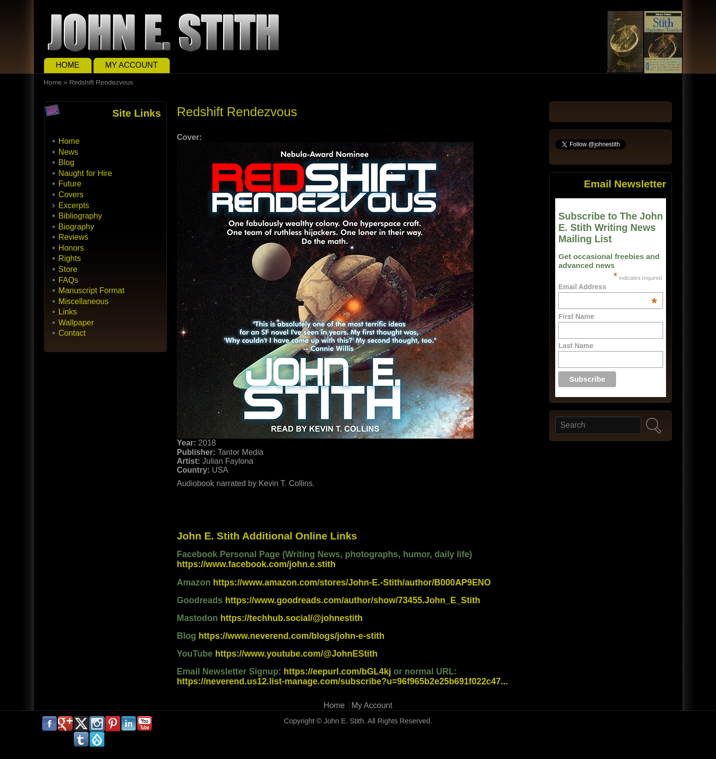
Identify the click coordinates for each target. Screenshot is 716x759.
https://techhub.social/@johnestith (291, 618)
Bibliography (80, 216)
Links (67, 312)
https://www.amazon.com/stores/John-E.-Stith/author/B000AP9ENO (352, 582)
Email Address (607, 287)
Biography (76, 227)
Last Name (575, 346)
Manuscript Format (91, 290)
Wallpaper (76, 322)
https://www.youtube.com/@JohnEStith (296, 654)
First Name (576, 316)
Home (68, 65)
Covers (71, 194)
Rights (69, 258)
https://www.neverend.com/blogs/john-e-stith (291, 636)
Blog (66, 162)
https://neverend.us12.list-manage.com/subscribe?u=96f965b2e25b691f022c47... (342, 681)
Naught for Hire (85, 173)
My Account (131, 65)
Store (67, 269)
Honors (71, 248)
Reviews (73, 237)
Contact (72, 333)
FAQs (68, 280)
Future (69, 183)
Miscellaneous (83, 301)
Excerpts (73, 205)
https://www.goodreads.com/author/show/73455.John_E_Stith (352, 600)
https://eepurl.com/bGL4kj (337, 671)
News (68, 152)
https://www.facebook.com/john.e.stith (256, 564)
